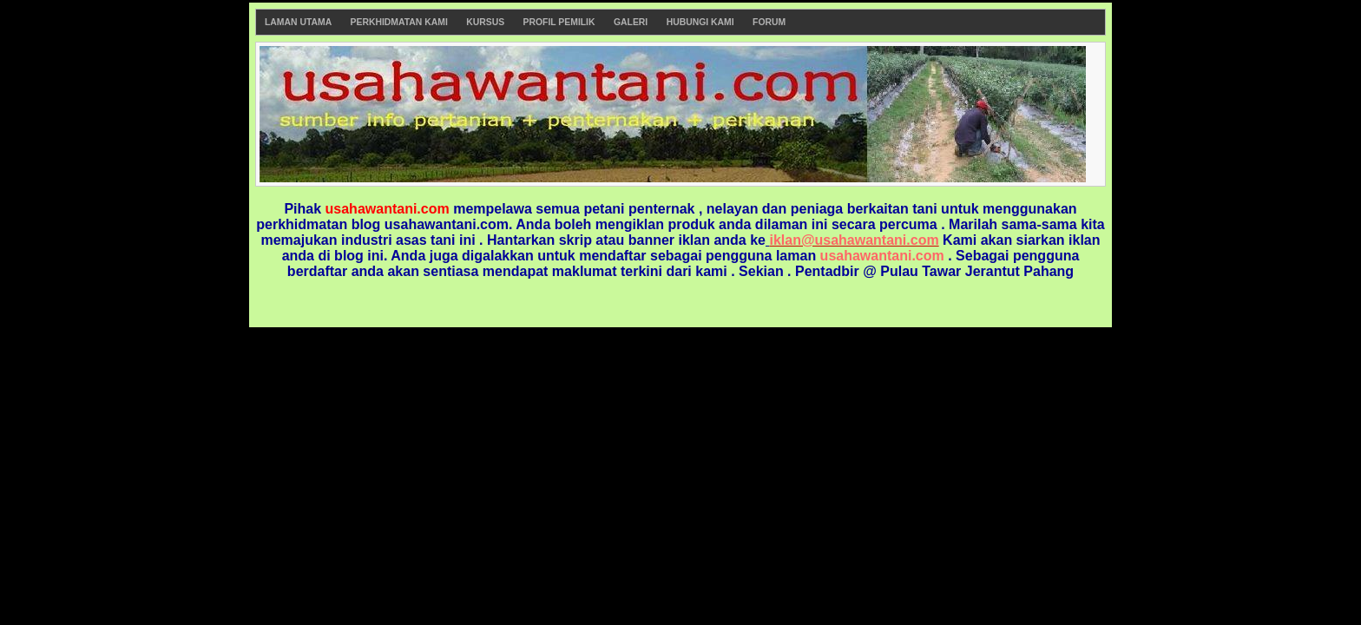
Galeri (631, 22)
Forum (769, 22)
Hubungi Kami (700, 22)
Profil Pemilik (559, 22)
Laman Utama (298, 22)
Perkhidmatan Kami (399, 22)
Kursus (485, 22)
